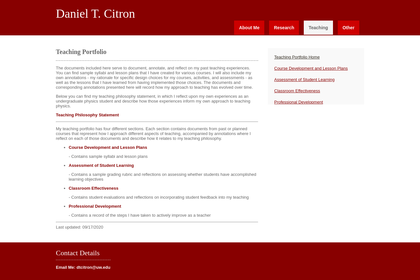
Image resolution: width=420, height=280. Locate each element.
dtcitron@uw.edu (93, 267)
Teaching (318, 27)
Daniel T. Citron (95, 13)
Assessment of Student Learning (101, 165)
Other (348, 27)
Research (284, 27)
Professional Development (95, 206)
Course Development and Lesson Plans (108, 147)
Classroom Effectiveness (93, 188)
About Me (249, 27)
